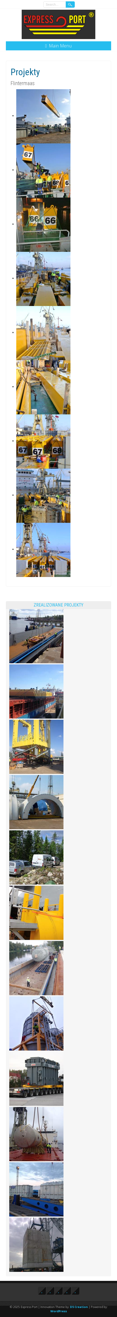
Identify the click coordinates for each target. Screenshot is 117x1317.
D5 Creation (79, 1307)
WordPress (58, 1311)
